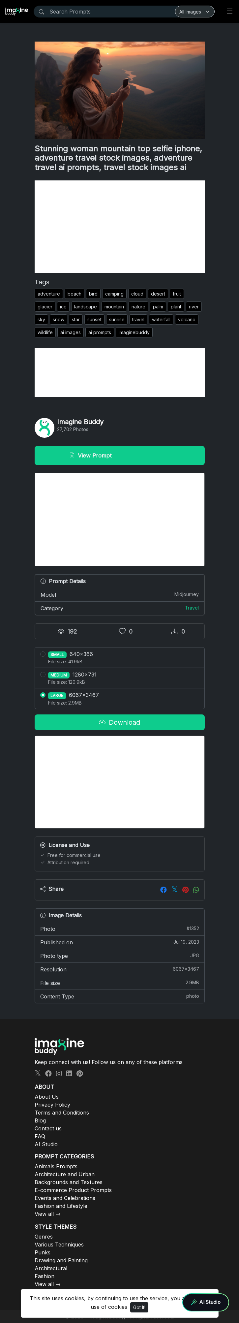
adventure (49, 294)
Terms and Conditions (62, 1112)
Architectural (51, 1268)
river (194, 306)
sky (41, 319)
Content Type (119, 996)
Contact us (48, 1128)
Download (119, 722)
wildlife (45, 332)
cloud (137, 294)
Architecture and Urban (65, 1174)
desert (158, 294)
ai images (70, 332)
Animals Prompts (56, 1166)
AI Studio (46, 1144)
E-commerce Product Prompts (73, 1190)
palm (158, 306)
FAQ (40, 1136)
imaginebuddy (134, 332)
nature (138, 306)
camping (114, 294)
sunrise (117, 319)
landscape (85, 306)
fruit (177, 294)
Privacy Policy (52, 1104)
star (76, 319)
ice (63, 306)
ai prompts (99, 332)
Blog (40, 1120)
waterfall (161, 319)
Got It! (139, 1307)
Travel (192, 608)
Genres (44, 1236)
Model (120, 594)
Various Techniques (59, 1244)
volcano (186, 319)
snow (58, 319)
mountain (114, 306)
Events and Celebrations (65, 1198)
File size (119, 982)
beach (74, 294)
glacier (45, 306)
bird (93, 294)
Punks (42, 1252)
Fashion (44, 1276)
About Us (47, 1096)
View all (44, 1214)
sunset (94, 319)
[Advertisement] (120, 226)
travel (138, 319)
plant (176, 306)
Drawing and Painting (61, 1260)
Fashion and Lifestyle (61, 1206)
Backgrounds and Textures (69, 1182)
